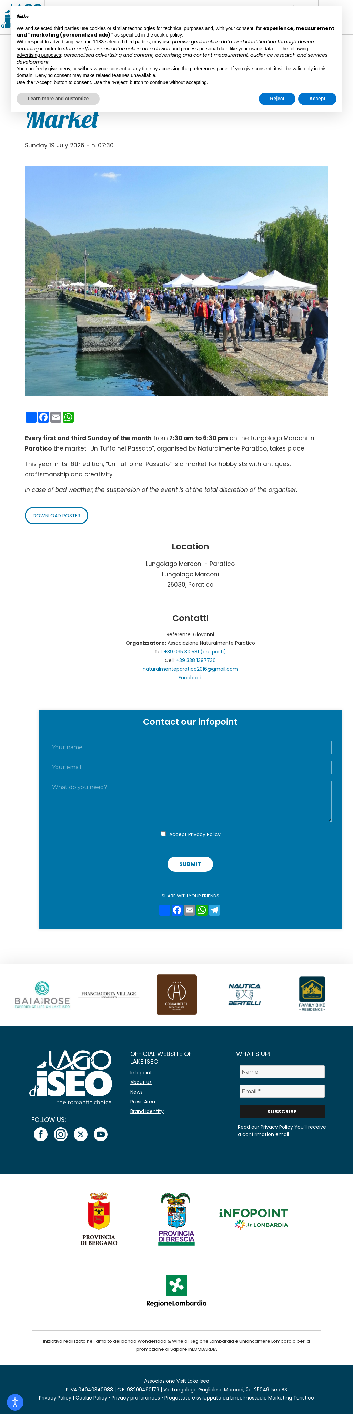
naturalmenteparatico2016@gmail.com (190, 668)
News (136, 1091)
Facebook (190, 677)
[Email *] (282, 1091)
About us (141, 1082)
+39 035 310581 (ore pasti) (195, 651)
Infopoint (141, 1072)
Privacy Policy (204, 834)
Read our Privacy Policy (265, 1127)
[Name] (282, 1071)
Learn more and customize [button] (58, 98)
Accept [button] (317, 98)
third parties (137, 41)
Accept (195, 834)
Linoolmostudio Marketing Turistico (272, 1397)
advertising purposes (39, 55)
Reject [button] (277, 98)
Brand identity (147, 1111)
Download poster (56, 515)
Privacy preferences (136, 1397)
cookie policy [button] (168, 35)
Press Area (142, 1101)
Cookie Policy (91, 1397)
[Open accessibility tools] (15, 1402)
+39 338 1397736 (196, 660)
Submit (190, 864)
